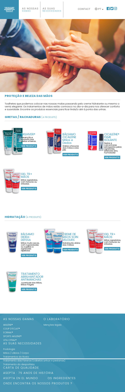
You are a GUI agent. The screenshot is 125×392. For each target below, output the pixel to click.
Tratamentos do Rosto (16, 356)
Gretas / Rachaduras (31, 117)
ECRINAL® (8, 332)
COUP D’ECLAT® (11, 328)
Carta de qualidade (21, 368)
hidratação (23, 217)
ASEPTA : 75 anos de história (28, 373)
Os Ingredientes (62, 378)
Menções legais (53, 324)
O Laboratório (57, 319)
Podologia (9, 349)
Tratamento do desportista (18, 364)
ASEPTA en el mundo (20, 378)
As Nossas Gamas (18, 319)
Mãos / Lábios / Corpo (16, 353)
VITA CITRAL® (10, 340)
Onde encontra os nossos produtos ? (37, 383)
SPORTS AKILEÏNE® (12, 336)
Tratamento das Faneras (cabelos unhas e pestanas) (34, 360)
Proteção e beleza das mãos (28, 96)
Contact (84, 9)
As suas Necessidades (22, 343)
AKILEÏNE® (8, 324)
